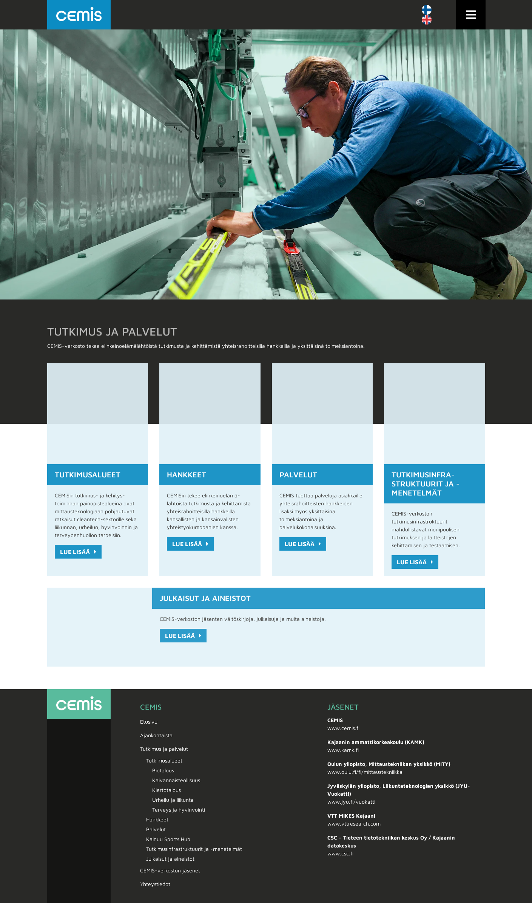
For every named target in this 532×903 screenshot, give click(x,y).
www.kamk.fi (343, 750)
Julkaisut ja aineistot (205, 598)
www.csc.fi (340, 853)
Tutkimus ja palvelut (166, 749)
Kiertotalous (166, 790)
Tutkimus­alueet (87, 474)
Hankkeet (186, 474)
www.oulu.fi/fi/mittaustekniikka (364, 772)
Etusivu (148, 721)
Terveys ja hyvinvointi (178, 809)
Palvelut (298, 474)
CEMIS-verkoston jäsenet (170, 870)
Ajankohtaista (156, 735)
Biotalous (163, 770)
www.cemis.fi (343, 728)
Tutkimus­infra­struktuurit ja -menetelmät (426, 483)
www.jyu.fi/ (341, 801)
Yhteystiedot (155, 884)
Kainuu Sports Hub (168, 839)
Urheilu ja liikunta (173, 799)
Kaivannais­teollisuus (176, 780)
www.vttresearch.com (354, 823)
